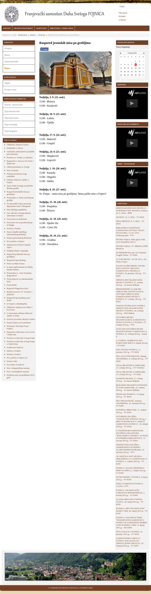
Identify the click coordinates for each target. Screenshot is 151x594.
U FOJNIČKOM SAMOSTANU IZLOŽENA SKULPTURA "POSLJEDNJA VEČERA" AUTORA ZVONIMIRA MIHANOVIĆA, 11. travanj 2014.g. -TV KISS (132, 435)
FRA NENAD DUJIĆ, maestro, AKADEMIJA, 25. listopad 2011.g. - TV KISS (131, 403)
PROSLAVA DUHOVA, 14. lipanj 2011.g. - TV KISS (130, 395)
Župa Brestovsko (12, 111)
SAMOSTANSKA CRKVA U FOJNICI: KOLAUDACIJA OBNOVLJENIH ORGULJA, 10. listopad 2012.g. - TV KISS (130, 542)
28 (132, 75)
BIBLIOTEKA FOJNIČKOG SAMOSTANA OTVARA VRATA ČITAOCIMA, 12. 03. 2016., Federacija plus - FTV (130, 232)
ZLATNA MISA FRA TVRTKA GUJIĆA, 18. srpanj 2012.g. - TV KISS (129, 501)
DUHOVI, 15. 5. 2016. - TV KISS (130, 217)
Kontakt (122, 16)
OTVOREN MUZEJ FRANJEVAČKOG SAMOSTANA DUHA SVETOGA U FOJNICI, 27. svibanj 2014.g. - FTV (131, 321)
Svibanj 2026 (132, 53)
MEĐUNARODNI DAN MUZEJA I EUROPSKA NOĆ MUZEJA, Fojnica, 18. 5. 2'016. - (132, 210)
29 (136, 75)
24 (143, 71)
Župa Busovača (11, 118)
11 (121, 68)
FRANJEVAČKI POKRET (23, 28)
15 (136, 68)
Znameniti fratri (11, 62)
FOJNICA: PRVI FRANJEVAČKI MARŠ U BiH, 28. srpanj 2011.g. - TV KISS (132, 511)
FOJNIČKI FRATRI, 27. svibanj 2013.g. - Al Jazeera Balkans (129, 379)
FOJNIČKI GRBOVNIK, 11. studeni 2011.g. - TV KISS (131, 411)
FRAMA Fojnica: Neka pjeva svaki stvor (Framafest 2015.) (130, 240)
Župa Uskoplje (10, 125)
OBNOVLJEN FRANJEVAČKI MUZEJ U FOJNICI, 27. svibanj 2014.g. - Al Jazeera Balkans (129, 282)
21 (132, 71)
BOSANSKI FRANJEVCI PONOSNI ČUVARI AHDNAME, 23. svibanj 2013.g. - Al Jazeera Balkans (131, 387)
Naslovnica (22, 35)
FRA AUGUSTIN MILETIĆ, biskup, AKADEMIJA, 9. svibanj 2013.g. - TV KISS (132, 358)
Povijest (8, 48)
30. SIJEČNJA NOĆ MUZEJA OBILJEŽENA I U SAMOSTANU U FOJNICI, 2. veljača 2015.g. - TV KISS (131, 460)
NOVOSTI (7, 28)
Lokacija (122, 20)
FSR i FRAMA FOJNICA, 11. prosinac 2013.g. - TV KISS (128, 350)
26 (124, 75)
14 (132, 68)
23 (139, 71)
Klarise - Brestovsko (13, 105)
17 (143, 68)
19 (124, 71)
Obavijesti (123, 13)
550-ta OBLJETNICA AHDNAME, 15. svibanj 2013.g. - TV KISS (130, 373)
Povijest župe (10, 90)
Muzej (7, 55)
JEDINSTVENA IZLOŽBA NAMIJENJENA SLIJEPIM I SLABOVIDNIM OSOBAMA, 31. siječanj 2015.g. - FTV (130, 448)
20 (128, 71)
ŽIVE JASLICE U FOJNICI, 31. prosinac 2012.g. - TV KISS (129, 532)
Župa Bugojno (10, 131)
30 (139, 75)
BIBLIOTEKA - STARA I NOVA (61, 28)
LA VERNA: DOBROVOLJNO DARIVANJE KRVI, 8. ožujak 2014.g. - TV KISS (132, 343)
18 (121, 71)
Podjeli (44, 49)
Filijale (7, 83)
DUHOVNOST (41, 28)
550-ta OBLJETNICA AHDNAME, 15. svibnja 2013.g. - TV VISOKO (130, 366)
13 (128, 68)
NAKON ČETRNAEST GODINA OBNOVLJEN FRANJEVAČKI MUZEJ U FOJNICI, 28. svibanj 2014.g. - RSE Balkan (130, 309)
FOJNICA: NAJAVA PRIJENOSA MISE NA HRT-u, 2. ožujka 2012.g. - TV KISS (131, 470)
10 (143, 64)
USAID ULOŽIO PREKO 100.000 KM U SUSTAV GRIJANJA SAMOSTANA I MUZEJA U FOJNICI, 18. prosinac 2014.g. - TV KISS (131, 271)
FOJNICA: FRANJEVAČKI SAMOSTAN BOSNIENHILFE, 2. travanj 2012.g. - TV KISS (130, 492)
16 (139, 68)
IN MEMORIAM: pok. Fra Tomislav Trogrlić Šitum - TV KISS (131, 253)
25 (121, 75)
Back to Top (146, 588)
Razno (32, 35)
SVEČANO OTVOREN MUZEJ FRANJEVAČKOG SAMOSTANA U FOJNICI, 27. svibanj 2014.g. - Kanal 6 (131, 333)
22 (136, 71)
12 (124, 68)
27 (128, 75)
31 (143, 75)
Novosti (41, 35)
